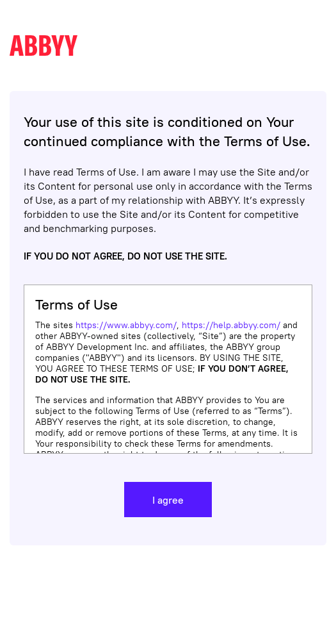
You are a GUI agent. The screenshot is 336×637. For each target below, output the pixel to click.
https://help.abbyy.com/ (231, 325)
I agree (168, 499)
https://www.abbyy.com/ (126, 325)
